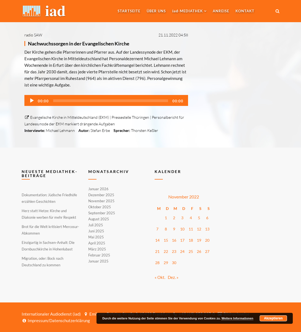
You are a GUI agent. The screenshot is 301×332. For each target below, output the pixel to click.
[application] (106, 100)
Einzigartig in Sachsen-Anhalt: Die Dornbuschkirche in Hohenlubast (48, 245)
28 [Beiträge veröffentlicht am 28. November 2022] (157, 262)
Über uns (156, 11)
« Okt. (160, 277)
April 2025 (96, 243)
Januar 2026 (98, 189)
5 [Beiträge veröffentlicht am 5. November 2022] (199, 217)
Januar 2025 (98, 261)
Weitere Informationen (237, 318)
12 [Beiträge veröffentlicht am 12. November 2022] (199, 229)
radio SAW (33, 35)
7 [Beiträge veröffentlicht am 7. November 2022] (157, 229)
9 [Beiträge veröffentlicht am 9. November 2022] (174, 229)
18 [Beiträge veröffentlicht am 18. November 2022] (191, 240)
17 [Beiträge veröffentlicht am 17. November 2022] (182, 240)
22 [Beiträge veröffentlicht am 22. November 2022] (166, 251)
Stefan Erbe (100, 130)
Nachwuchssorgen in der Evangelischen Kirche (78, 44)
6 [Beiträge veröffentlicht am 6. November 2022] (207, 217)
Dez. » (173, 277)
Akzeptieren (273, 318)
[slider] (110, 100)
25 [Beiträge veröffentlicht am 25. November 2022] (191, 251)
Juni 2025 (96, 231)
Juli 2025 (95, 225)
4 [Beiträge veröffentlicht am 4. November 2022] (191, 217)
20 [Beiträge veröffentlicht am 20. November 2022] (207, 240)
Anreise (221, 11)
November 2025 (101, 201)
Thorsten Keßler (144, 130)
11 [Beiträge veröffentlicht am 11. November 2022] (191, 229)
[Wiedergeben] (32, 100)
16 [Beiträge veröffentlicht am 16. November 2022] (174, 240)
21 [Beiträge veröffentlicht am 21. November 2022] (157, 251)
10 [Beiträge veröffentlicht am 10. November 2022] (182, 229)
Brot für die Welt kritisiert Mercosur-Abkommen (50, 229)
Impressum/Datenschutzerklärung (56, 320)
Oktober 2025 (99, 207)
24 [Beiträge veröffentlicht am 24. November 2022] (182, 251)
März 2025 (97, 249)
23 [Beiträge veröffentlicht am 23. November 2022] (174, 251)
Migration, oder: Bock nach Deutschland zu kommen (42, 261)
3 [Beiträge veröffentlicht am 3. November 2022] (182, 217)
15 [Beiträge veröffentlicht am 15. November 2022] (166, 240)
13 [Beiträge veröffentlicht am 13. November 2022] (207, 229)
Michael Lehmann (60, 130)
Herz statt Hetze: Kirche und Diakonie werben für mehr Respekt (49, 214)
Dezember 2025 (101, 195)
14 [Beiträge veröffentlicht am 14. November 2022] (157, 240)
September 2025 (101, 213)
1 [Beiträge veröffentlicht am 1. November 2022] (166, 217)
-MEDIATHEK (187, 11)
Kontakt (244, 11)
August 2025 (98, 219)
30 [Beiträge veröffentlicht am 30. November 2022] (174, 262)
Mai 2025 (96, 237)
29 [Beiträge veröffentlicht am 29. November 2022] (166, 262)
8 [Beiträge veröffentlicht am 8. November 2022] (166, 229)
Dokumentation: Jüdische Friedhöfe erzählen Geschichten (49, 198)
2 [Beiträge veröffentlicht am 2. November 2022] (174, 217)
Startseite (129, 11)
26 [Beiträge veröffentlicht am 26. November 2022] (199, 251)
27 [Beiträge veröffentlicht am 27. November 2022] (207, 251)
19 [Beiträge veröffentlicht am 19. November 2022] (199, 240)
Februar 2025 (99, 255)
